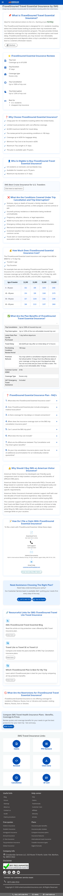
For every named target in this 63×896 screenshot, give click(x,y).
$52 (25, 288)
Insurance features (38, 839)
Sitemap (6, 806)
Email (35, 895)
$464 (53, 304)
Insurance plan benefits (39, 829)
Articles (34, 820)
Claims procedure (9, 820)
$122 (34, 304)
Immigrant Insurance (10, 835)
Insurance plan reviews (39, 832)
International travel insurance (41, 842)
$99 (35, 293)
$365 (53, 288)
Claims (34, 803)
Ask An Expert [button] (39, 602)
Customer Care (37, 810)
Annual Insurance (9, 839)
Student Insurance (9, 832)
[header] (2, 2)
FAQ (33, 800)
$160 (44, 293)
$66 (25, 304)
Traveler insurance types (40, 845)
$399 (53, 299)
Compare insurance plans (40, 835)
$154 (44, 288)
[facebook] (5, 875)
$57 (25, 299)
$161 (44, 299)
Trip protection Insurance (11, 845)
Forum (6, 803)
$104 (34, 299)
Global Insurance (8, 849)
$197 (44, 304)
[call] (55, 2)
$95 (35, 288)
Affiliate (34, 813)
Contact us (7, 813)
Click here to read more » (14, 188)
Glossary (35, 816)
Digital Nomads (37, 849)
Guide (6, 816)
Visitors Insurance (9, 829)
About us (7, 810)
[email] (59, 2)
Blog (5, 800)
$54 (25, 293)
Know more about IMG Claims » (31, 575)
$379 (53, 293)
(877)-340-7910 (24, 602)
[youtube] (10, 875)
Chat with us (49, 895)
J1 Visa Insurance (8, 842)
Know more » (10, 638)
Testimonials (36, 806)
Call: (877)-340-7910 (20, 895)
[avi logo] (13, 2)
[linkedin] (14, 875)
